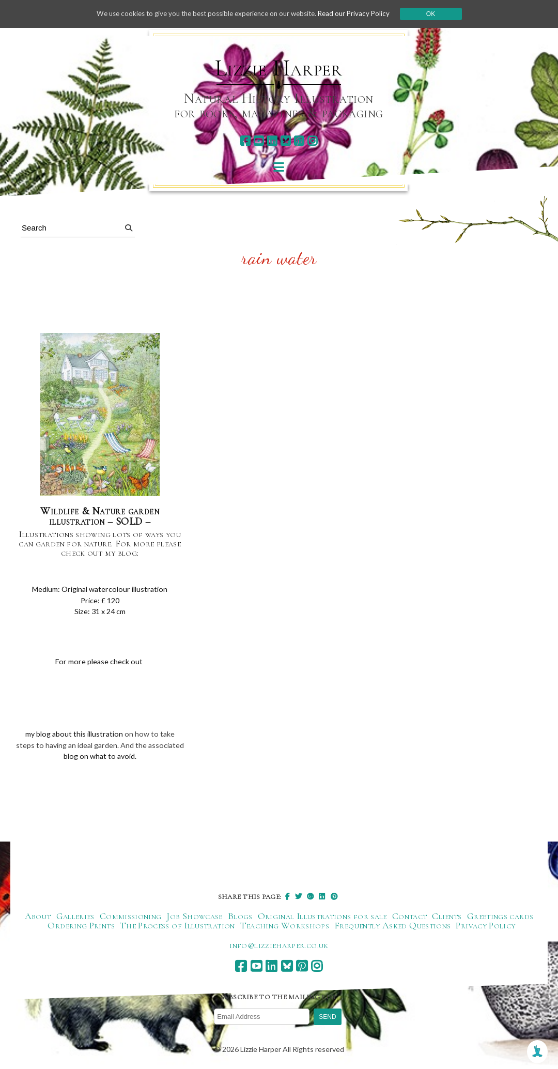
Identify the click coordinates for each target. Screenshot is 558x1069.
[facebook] (245, 141)
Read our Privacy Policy (361, 13)
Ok (440, 14)
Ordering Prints (81, 927)
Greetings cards (500, 918)
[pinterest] (299, 141)
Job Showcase (194, 918)
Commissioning (131, 918)
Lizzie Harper (279, 68)
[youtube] (259, 141)
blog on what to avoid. (119, 757)
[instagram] (312, 141)
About (38, 918)
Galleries (75, 918)
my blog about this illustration (73, 734)
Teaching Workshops (284, 927)
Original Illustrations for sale (322, 918)
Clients (447, 918)
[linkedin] (272, 141)
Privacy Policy (485, 927)
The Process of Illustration (177, 927)
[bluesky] (285, 141)
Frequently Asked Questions (392, 927)
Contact (409, 918)
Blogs (240, 918)
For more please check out (100, 661)
